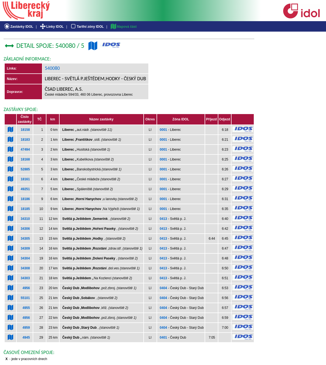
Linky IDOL (51, 27)
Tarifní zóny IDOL (87, 27)
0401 (163, 337)
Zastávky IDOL (18, 27)
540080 (52, 68)
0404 (163, 288)
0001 (163, 130)
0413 (163, 219)
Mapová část (123, 27)
